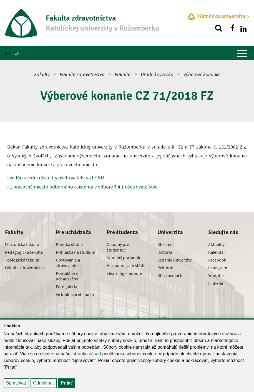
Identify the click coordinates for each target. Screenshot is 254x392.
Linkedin (216, 283)
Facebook (217, 260)
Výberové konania (201, 74)
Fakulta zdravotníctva (82, 74)
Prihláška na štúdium (75, 252)
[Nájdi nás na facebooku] (232, 28)
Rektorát (165, 267)
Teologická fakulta (22, 260)
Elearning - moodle (124, 273)
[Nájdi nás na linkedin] (243, 28)
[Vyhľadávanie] (218, 28)
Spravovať (16, 383)
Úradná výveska (157, 74)
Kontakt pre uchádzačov (67, 276)
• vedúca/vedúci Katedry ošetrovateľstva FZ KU (55, 177)
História (164, 252)
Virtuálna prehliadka (75, 294)
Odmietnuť (43, 383)
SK (7, 53)
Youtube (216, 275)
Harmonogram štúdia (127, 265)
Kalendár (216, 252)
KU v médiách (169, 275)
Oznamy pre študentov (118, 247)
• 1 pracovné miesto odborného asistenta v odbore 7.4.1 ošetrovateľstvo (82, 187)
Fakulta (123, 74)
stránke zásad (87, 353)
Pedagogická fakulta (24, 252)
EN (16, 53)
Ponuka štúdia (69, 244)
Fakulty (42, 74)
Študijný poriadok (123, 257)
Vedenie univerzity (174, 260)
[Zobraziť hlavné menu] (242, 53)
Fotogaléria (66, 286)
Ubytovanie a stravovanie (68, 262)
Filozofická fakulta (22, 244)
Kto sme (164, 244)
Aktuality (216, 244)
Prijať (66, 383)
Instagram (217, 267)
